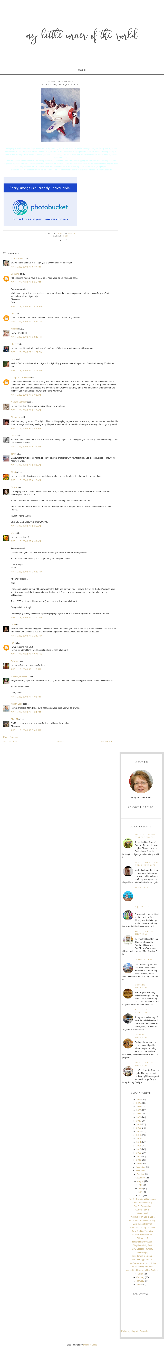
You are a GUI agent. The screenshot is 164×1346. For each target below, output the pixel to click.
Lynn (13, 359)
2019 (138, 1124)
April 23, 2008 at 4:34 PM (26, 712)
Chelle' (14, 487)
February (140, 1277)
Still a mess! (142, 1238)
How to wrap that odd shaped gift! (147, 864)
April (140, 1195)
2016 (138, 1135)
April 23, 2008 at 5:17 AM (26, 410)
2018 (138, 1128)
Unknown (15, 274)
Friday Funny (143, 887)
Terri (13, 454)
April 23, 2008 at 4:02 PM (26, 697)
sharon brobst (17, 259)
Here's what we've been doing (142, 1263)
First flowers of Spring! (142, 1256)
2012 (138, 1149)
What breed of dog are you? (142, 1227)
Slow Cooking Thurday (142, 1267)
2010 (138, 1156)
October (140, 1174)
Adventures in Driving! (142, 1202)
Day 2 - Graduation (142, 1206)
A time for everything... (143, 1011)
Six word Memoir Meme (142, 1235)
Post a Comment (10, 737)
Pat (12, 643)
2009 (138, 1160)
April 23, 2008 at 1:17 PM (26, 669)
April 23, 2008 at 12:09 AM (26, 370)
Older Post (11, 741)
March (140, 1274)
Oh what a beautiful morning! (142, 1220)
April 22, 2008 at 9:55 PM (26, 282)
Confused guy (142, 1252)
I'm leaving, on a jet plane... (142, 1217)
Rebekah (15, 661)
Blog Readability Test (142, 1245)
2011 (138, 1153)
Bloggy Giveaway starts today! (146, 836)
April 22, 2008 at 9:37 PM (26, 267)
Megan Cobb (17, 704)
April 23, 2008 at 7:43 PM (26, 730)
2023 (138, 1110)
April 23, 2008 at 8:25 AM (26, 526)
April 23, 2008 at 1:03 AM (26, 395)
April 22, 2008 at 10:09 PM (26, 306)
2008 (138, 1163)
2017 (138, 1131)
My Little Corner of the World (82, 36)
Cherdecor (15, 417)
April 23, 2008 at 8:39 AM (26, 541)
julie (12, 533)
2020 (138, 1121)
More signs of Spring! (142, 1224)
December (140, 1167)
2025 (138, 1103)
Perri (13, 313)
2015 (138, 1138)
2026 (138, 1099)
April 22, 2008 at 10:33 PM (26, 322)
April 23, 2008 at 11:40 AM (26, 636)
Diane (13, 435)
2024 (138, 1106)
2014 (138, 1142)
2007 (138, 1284)
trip (65, 236)
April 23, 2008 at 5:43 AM (26, 428)
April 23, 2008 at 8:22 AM (26, 480)
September (141, 1178)
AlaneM (14, 719)
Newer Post (109, 741)
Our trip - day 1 (142, 1210)
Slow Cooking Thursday (144, 933)
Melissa (14, 329)
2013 (138, 1146)
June (140, 1188)
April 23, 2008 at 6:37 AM (26, 447)
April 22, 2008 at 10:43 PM (26, 337)
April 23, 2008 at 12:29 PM (26, 654)
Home (82, 70)
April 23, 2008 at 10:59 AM (26, 572)
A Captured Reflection (21, 377)
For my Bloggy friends (142, 1259)
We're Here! (142, 1213)
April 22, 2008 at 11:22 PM (26, 352)
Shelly (13, 344)
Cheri (13, 472)
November (140, 1170)
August (140, 1181)
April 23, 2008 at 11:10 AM (26, 617)
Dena (13, 624)
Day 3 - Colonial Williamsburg (142, 1199)
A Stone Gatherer (19, 402)
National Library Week (142, 1242)
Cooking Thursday (141, 986)
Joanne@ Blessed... (20, 676)
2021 (138, 1117)
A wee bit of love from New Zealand (142, 1270)
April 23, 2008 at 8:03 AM (26, 465)
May (140, 1192)
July (140, 1185)
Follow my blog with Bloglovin (134, 1331)
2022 (138, 1114)
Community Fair (145, 959)
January (140, 1281)
